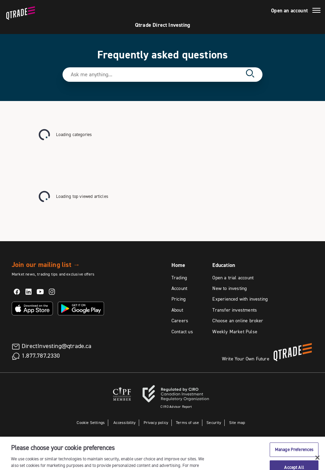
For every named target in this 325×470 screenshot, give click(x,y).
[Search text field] (156, 74)
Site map (237, 422)
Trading (179, 278)
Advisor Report (176, 406)
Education (223, 265)
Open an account (289, 10)
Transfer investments (234, 310)
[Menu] (316, 11)
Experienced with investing (240, 299)
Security (213, 422)
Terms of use (187, 422)
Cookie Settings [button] (91, 422)
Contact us (182, 331)
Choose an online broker (237, 320)
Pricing (178, 299)
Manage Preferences (294, 456)
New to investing (229, 288)
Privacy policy (156, 422)
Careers (179, 320)
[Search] (250, 74)
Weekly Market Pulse (234, 331)
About (177, 310)
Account (179, 288)
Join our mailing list (46, 264)
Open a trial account (233, 278)
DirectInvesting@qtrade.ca (57, 346)
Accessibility (124, 422)
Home (178, 265)
